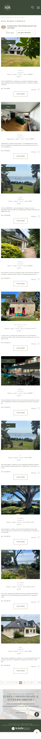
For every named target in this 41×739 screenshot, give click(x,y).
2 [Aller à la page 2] (9, 682)
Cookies (37, 725)
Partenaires (26, 725)
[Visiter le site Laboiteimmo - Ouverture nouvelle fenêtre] (21, 729)
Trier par (10, 32)
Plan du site (10, 725)
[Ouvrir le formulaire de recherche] (32, 7)
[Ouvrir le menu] (38, 7)
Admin (22, 725)
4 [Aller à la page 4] (16, 682)
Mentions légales (17, 725)
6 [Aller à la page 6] (24, 682)
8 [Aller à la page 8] (31, 682)
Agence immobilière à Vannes (8, 17)
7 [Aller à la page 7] (28, 682)
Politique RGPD (32, 725)
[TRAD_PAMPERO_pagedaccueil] (7, 11)
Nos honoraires (4, 725)
